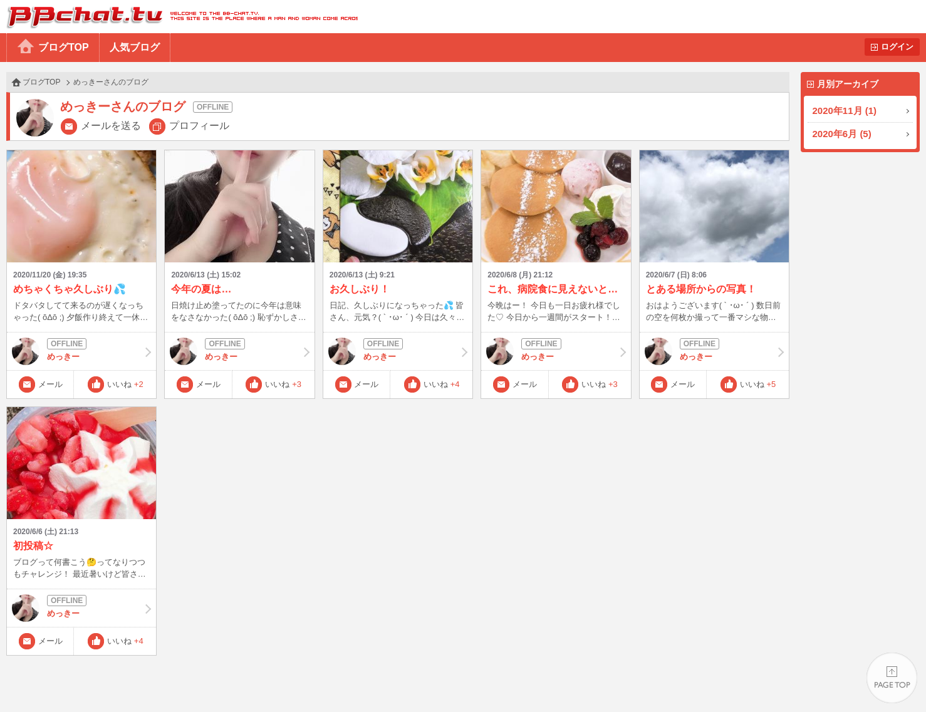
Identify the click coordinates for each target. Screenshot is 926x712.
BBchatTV (179, 16)
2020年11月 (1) (845, 110)
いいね (125, 384)
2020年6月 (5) (842, 133)
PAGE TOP (891, 677)
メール (50, 384)
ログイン (897, 46)
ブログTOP (63, 47)
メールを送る (111, 125)
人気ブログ (135, 47)
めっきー (81, 351)
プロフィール (199, 125)
